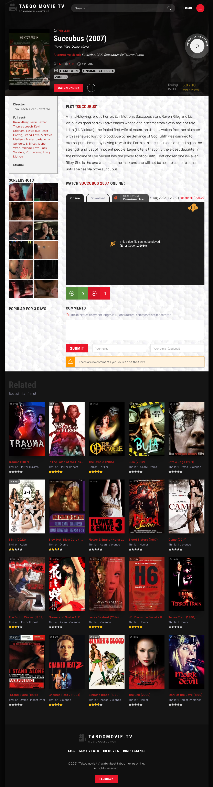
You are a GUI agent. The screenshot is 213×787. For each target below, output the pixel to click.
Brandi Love (32, 135)
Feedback (106, 778)
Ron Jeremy (33, 152)
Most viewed (89, 751)
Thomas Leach (23, 126)
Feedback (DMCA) (192, 198)
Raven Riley (21, 122)
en (59, 63)
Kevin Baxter (38, 122)
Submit (77, 348)
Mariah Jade (34, 139)
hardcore (69, 71)
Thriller (63, 30)
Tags (71, 751)
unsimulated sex (98, 71)
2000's (61, 77)
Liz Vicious (33, 131)
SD (71, 63)
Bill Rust (31, 143)
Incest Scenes (134, 751)
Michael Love (30, 148)
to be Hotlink (134, 198)
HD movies (111, 751)
